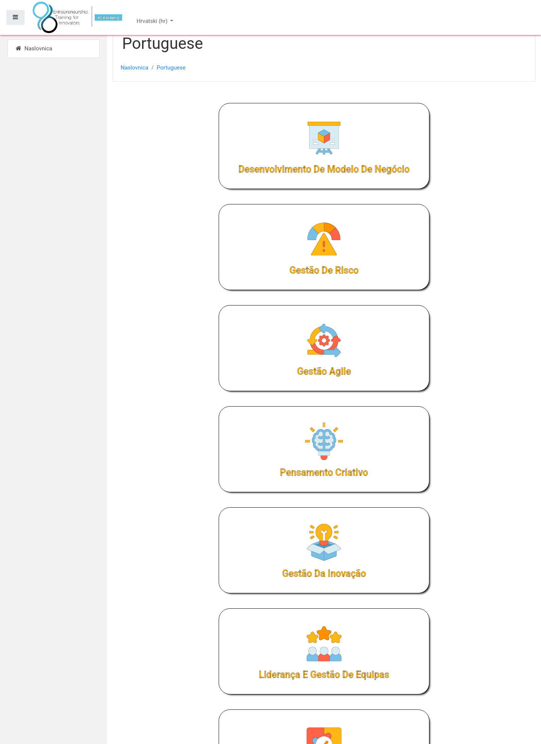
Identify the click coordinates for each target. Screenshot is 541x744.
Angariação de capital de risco (324, 431)
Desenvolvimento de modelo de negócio (207, 182)
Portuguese (171, 67)
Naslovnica (134, 67)
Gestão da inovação (324, 310)
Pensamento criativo (207, 310)
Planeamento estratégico (324, 545)
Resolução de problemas (207, 431)
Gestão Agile (441, 182)
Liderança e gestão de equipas (440, 309)
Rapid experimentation (441, 431)
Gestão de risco (323, 182)
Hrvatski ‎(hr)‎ (152, 21)
